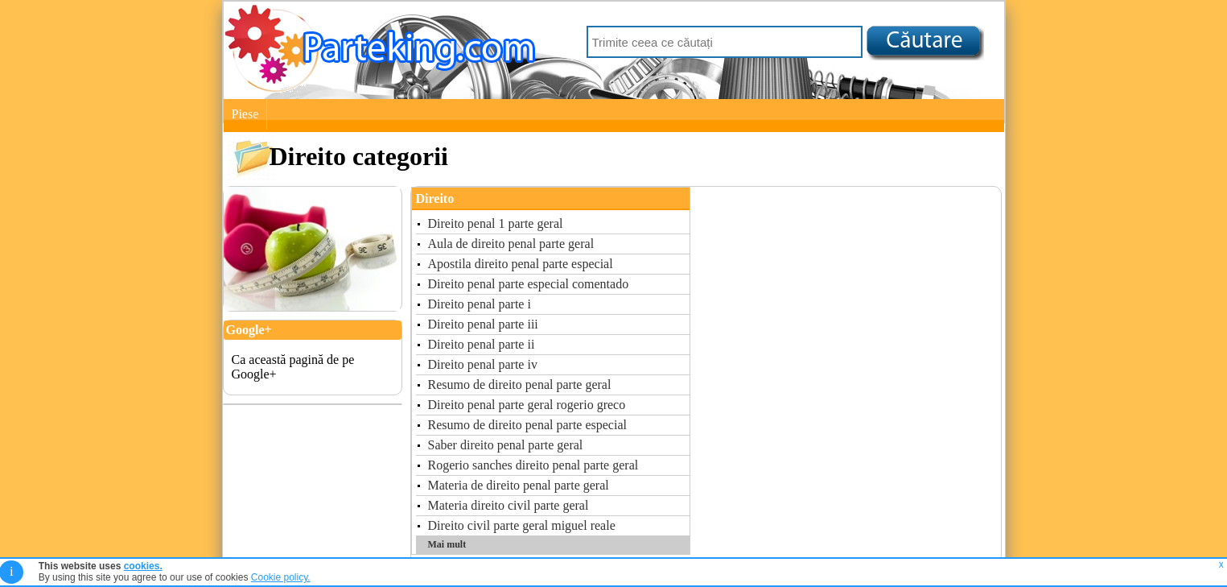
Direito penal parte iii (483, 324)
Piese (245, 114)
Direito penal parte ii (481, 344)
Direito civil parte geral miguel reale (522, 525)
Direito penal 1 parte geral (495, 223)
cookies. (143, 566)
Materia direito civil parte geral (508, 505)
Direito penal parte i (479, 304)
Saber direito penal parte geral (505, 445)
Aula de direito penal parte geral (511, 243)
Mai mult (447, 544)
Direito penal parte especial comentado (528, 284)
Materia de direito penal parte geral (518, 485)
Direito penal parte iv (482, 364)
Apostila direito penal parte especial (520, 264)
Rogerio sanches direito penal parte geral (533, 465)
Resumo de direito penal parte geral (519, 384)
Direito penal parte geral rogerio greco (527, 404)
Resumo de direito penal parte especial (527, 425)
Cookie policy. (281, 577)
